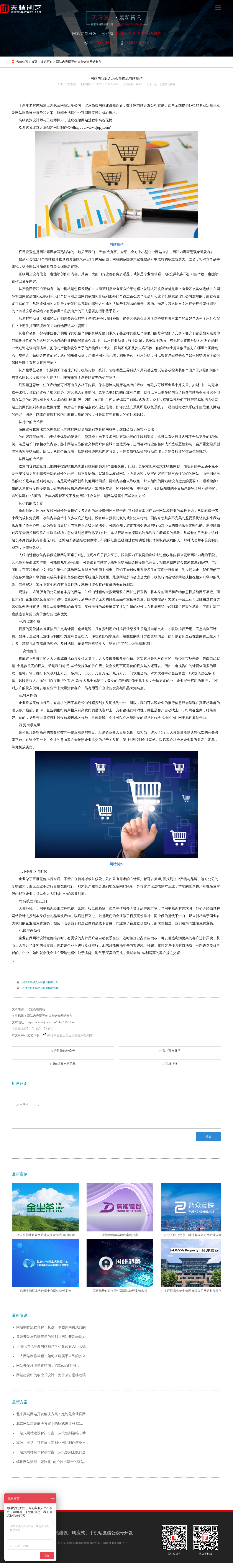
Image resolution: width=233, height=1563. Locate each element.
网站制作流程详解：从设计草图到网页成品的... (52, 1327)
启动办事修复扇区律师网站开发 (40, 982)
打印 (36, 1029)
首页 (34, 61)
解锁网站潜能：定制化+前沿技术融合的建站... (51, 1462)
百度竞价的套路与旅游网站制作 (40, 987)
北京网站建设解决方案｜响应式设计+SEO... (49, 1423)
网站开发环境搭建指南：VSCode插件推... (47, 1365)
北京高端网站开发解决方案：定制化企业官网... (52, 1414)
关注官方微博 (169, 1050)
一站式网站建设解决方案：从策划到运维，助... (52, 1433)
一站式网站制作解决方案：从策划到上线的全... (52, 1452)
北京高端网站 (167, 84)
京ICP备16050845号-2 (115, 1543)
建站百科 (47, 61)
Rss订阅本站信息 (63, 1063)
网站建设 (59, 1532)
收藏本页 (21, 1029)
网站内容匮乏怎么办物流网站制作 (79, 61)
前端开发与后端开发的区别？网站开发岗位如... (52, 1337)
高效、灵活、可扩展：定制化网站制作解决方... (52, 1443)
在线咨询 (169, 1063)
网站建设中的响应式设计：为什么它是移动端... (52, 1375)
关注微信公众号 (61, 1052)
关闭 (48, 1029)
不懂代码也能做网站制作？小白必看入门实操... (52, 1346)
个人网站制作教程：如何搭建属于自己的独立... (52, 1356)
